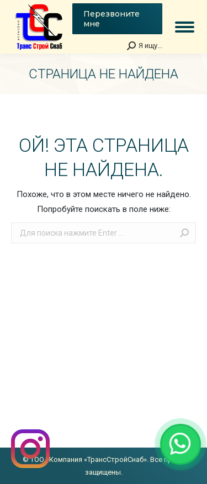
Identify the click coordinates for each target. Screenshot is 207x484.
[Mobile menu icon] (184, 27)
